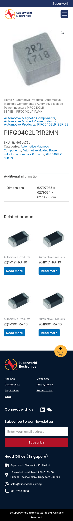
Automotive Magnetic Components (29, 118)
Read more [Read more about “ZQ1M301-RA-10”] (14, 333)
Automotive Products (29, 100)
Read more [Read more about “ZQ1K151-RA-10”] (49, 271)
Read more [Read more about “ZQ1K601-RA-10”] (49, 333)
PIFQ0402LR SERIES (53, 124)
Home (8, 100)
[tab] (36, 176)
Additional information (21, 176)
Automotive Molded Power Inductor (30, 121)
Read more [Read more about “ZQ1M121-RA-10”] (14, 271)
